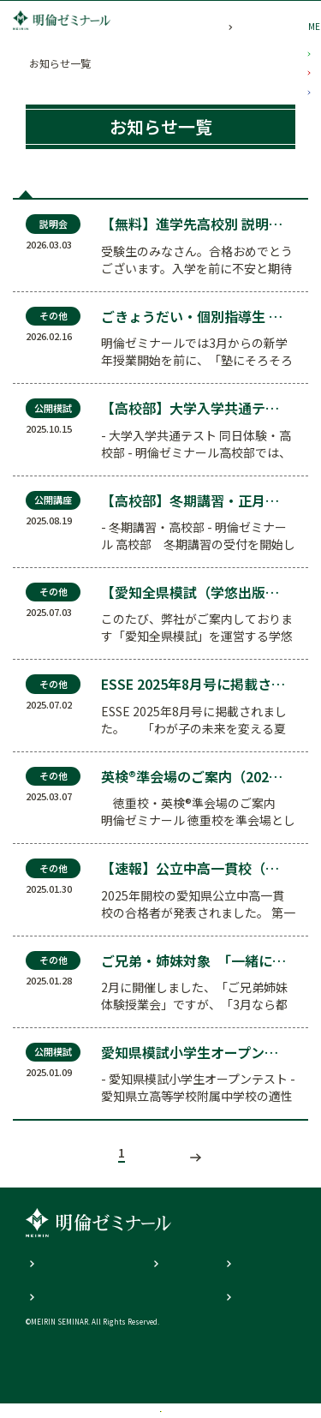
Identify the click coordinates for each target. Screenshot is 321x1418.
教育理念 (243, 1279)
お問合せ (243, 1311)
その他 (274, 193)
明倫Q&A (171, 1279)
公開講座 (161, 193)
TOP (36, 63)
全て (42, 193)
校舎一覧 (83, 1390)
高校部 (309, 343)
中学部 (309, 221)
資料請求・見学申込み (237, 1390)
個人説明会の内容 (67, 1279)
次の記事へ (208, 1173)
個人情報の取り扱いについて (92, 1311)
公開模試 (97, 193)
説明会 (219, 193)
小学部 (309, 99)
